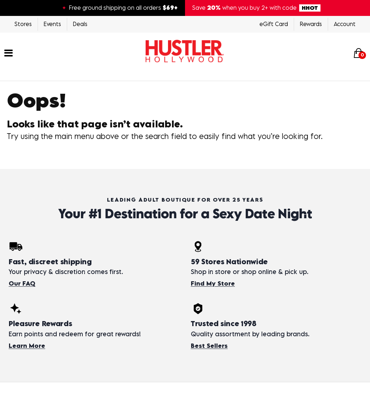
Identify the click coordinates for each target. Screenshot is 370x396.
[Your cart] (358, 53)
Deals (80, 24)
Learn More (27, 345)
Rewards (311, 24)
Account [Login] (345, 24)
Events (52, 24)
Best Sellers (209, 345)
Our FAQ (22, 283)
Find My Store (213, 283)
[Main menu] (8, 52)
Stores (23, 24)
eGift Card (273, 24)
